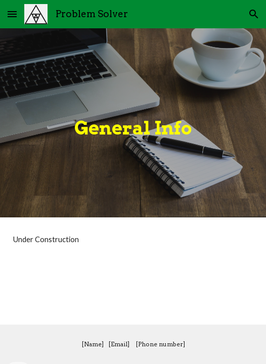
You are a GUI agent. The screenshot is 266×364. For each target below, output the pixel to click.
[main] (133, 123)
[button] (12, 14)
